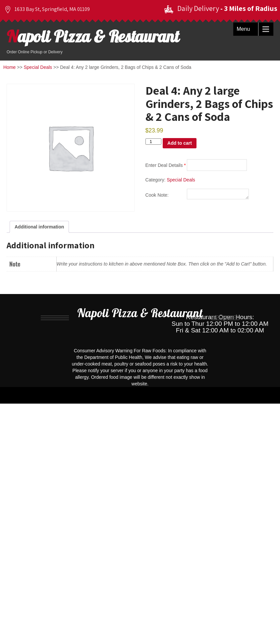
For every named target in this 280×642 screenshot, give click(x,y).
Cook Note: (157, 196)
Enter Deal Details (165, 165)
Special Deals (38, 67)
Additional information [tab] (39, 226)
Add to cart (179, 143)
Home (9, 67)
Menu (243, 29)
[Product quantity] (153, 141)
